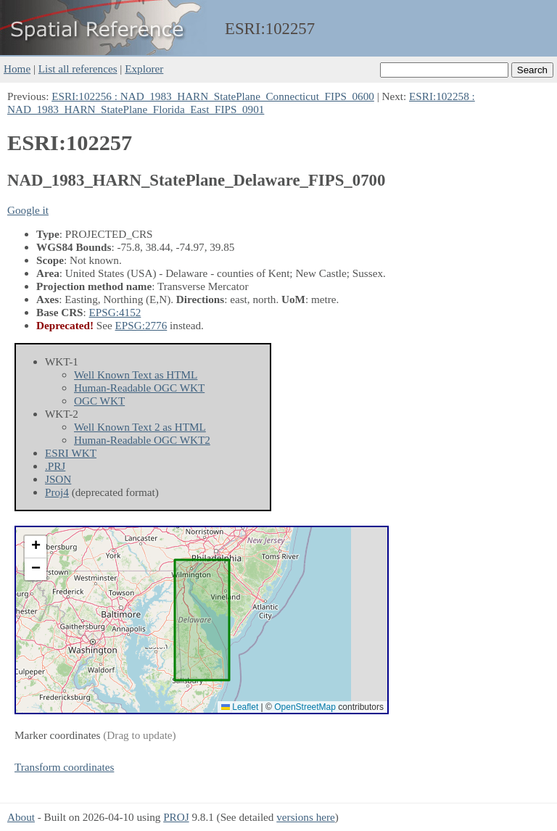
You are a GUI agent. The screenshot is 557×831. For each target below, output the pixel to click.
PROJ (176, 817)
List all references (77, 68)
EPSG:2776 (141, 325)
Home (17, 68)
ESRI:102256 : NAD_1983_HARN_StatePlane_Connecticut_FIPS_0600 (212, 96)
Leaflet (239, 707)
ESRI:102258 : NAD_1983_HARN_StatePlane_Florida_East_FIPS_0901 (241, 102)
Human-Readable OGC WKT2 (142, 440)
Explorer (144, 68)
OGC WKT (99, 400)
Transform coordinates (64, 767)
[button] (35, 547)
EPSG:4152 (115, 312)
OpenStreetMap (305, 707)
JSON (58, 479)
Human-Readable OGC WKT (139, 387)
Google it (28, 210)
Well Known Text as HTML (135, 374)
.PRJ (55, 466)
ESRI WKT (70, 453)
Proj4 (57, 492)
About (21, 817)
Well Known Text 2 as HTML (140, 427)
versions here (305, 817)
